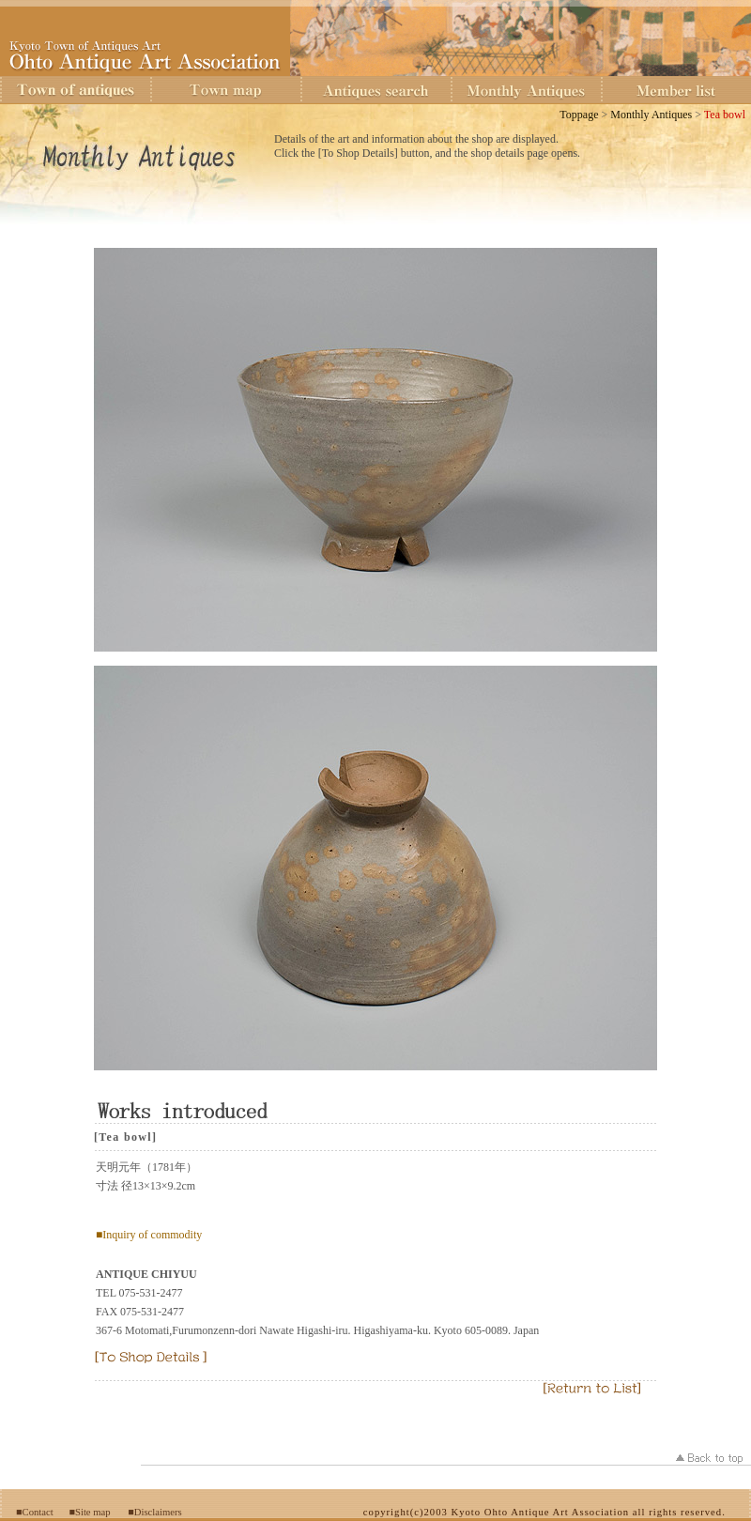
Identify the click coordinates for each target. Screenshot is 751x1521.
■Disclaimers (154, 1512)
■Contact (35, 1512)
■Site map (90, 1512)
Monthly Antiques (651, 114)
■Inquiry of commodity (149, 1234)
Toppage (578, 114)
